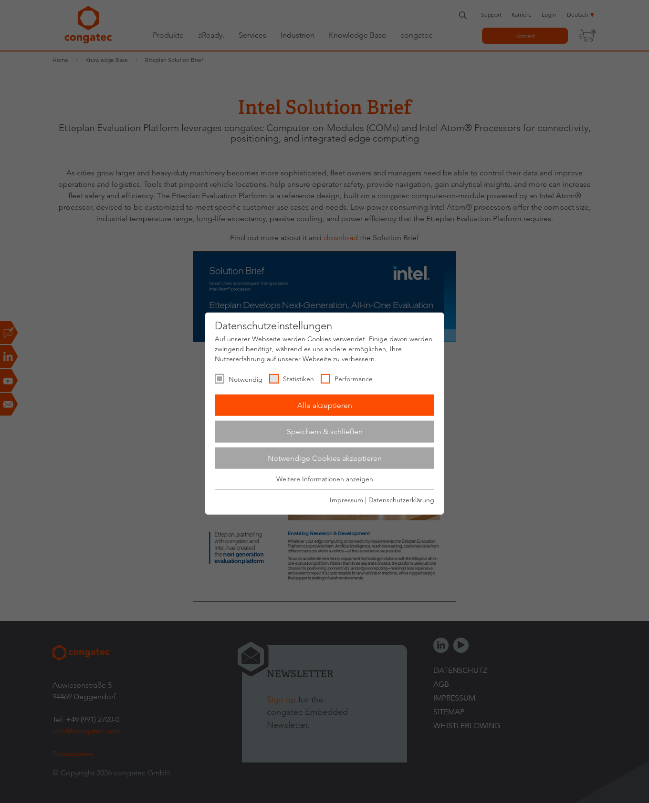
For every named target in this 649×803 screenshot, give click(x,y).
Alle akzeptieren (324, 404)
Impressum (346, 499)
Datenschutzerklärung (401, 499)
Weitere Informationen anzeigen (324, 479)
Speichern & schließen (325, 431)
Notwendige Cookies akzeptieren (325, 457)
